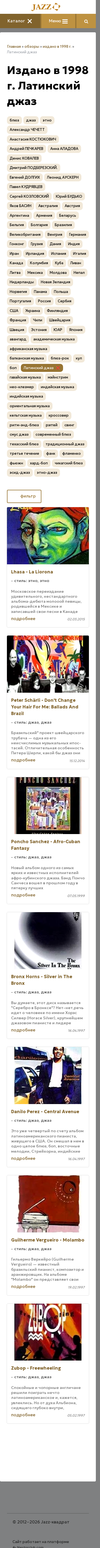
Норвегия (18, 291)
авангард (18, 339)
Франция (18, 320)
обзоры (31, 46)
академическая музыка (54, 339)
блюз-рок (60, 358)
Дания (55, 244)
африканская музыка (28, 348)
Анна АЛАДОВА (64, 148)
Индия (74, 244)
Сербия (64, 301)
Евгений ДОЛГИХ (25, 177)
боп (13, 368)
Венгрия (55, 234)
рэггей (52, 425)
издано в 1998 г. (57, 46)
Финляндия (57, 310)
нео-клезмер (22, 387)
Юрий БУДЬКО (69, 196)
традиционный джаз (65, 444)
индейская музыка (57, 387)
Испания (58, 253)
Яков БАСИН (20, 205)
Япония (75, 329)
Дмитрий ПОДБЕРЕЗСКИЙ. (34, 167)
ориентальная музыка (30, 406)
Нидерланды (22, 282)
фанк (50, 453)
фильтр (24, 496)
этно (47, 120)
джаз (31, 120)
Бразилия (63, 225)
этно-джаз (47, 472)
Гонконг (17, 244)
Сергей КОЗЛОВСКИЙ (29, 196)
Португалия (20, 301)
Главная (14, 46)
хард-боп (39, 463)
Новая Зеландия (55, 282)
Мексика (35, 272)
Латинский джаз (39, 368)
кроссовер (59, 415)
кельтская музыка (26, 415)
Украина (32, 310)
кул (79, 358)
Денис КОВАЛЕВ (24, 158)
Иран (14, 253)
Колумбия (39, 263)
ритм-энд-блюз (24, 425)
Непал (79, 272)
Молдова (58, 272)
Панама (40, 291)
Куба (59, 263)
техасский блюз (24, 444)
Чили (37, 320)
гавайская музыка (25, 377)
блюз (14, 120)
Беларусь (67, 215)
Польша (61, 291)
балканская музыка (27, 358)
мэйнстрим (58, 377)
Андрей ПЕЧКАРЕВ (26, 148)
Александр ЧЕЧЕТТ (27, 129)
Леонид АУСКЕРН (63, 177)
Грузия (37, 244)
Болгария (39, 225)
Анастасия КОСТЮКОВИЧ (33, 139)
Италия (79, 253)
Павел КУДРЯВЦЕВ (26, 186)
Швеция (17, 329)
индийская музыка (26, 396)
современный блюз (53, 434)
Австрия (72, 205)
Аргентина (19, 215)
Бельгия (17, 225)
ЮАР (58, 329)
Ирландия (35, 253)
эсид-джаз (20, 472)
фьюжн (16, 463)
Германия (77, 234)
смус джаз (19, 434)
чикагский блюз (69, 463)
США (14, 310)
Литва (15, 272)
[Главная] (48, 7)
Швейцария (59, 320)
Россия (44, 301)
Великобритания (25, 234)
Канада (16, 263)
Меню (58, 20)
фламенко (71, 453)
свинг (69, 425)
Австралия (48, 205)
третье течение (24, 453)
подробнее (23, 618)
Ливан (75, 263)
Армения (44, 215)
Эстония (39, 329)
